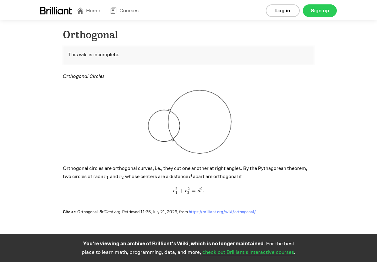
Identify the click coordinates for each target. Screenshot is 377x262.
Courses (124, 10)
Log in (282, 10)
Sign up (320, 10)
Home (88, 10)
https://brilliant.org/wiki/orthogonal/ (222, 212)
